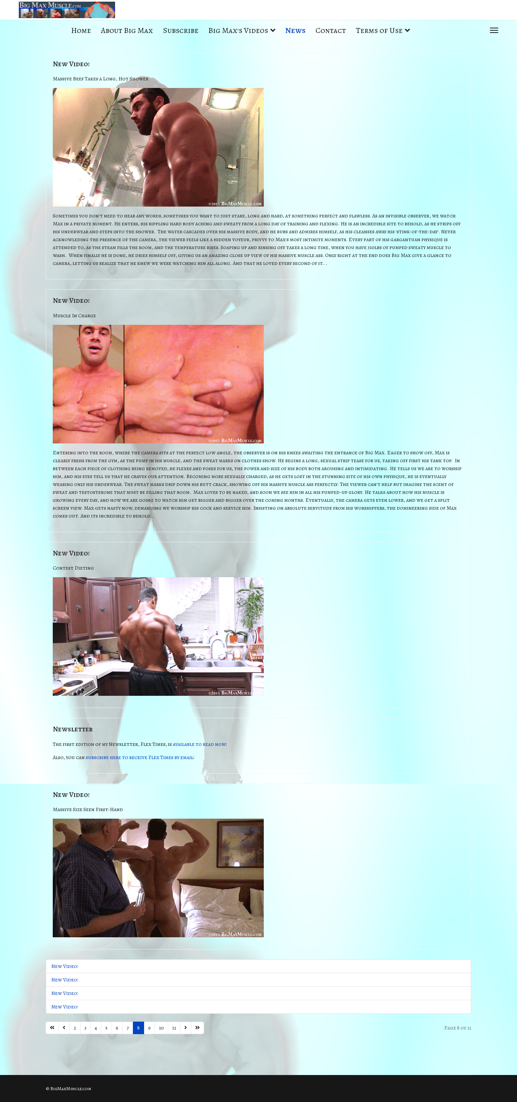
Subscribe (180, 30)
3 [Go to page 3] (85, 1027)
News (295, 30)
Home (81, 30)
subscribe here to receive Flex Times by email (139, 757)
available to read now (199, 744)
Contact (331, 30)
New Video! (71, 64)
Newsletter (73, 729)
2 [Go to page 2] (75, 1027)
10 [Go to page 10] (161, 1027)
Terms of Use (379, 30)
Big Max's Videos (238, 30)
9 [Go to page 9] (149, 1027)
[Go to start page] (52, 1028)
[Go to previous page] (64, 1028)
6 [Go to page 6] (117, 1027)
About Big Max (127, 30)
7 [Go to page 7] (128, 1027)
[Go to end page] (197, 1028)
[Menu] (494, 30)
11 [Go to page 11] (174, 1027)
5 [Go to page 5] (106, 1027)
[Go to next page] (185, 1028)
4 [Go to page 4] (96, 1027)
